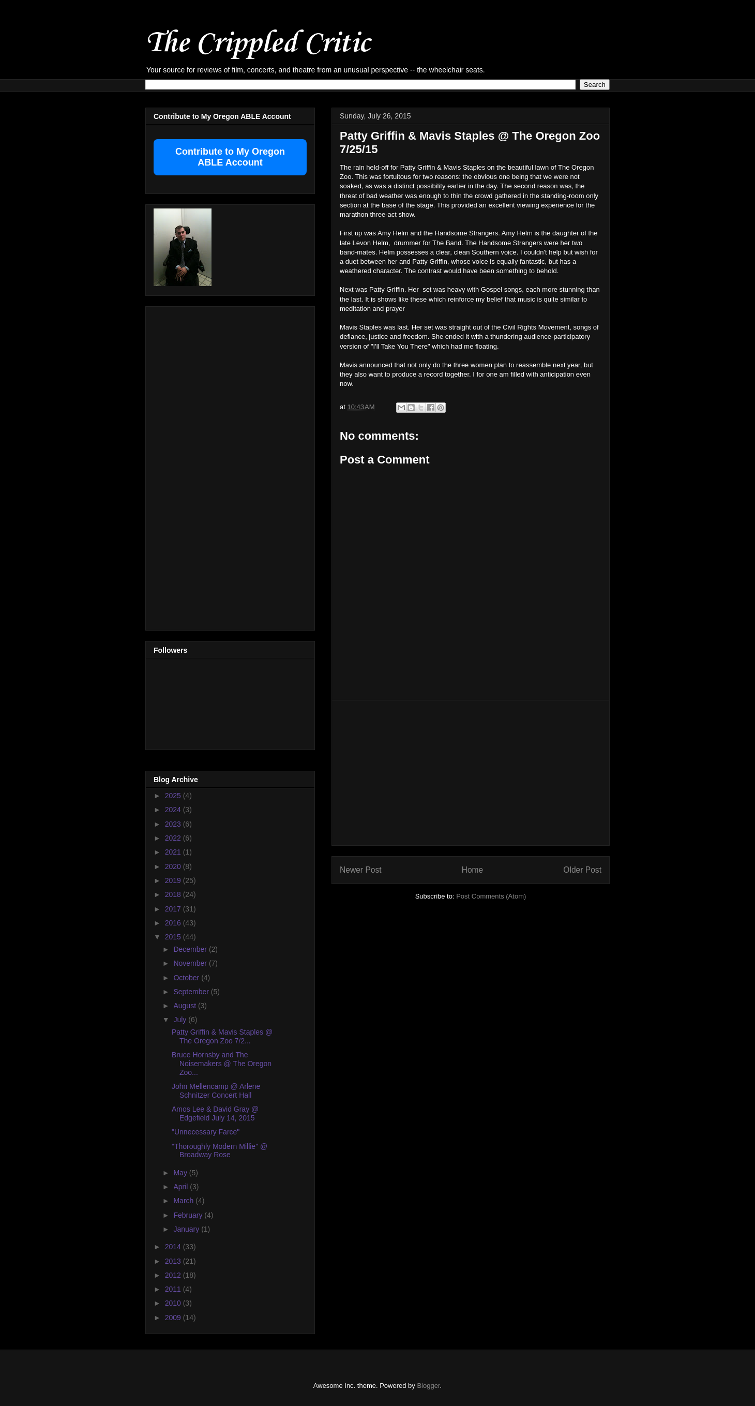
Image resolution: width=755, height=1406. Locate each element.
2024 (174, 809)
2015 (174, 937)
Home (473, 869)
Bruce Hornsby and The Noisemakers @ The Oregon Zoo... (221, 1063)
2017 (174, 909)
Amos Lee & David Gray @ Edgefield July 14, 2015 (215, 1113)
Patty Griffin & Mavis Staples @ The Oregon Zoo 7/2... (222, 1036)
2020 (174, 866)
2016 (174, 923)
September (191, 992)
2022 (174, 838)
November (190, 963)
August (185, 1005)
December (190, 949)
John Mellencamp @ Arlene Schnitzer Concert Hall (216, 1090)
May (181, 1173)
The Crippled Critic (257, 44)
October (187, 978)
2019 (174, 880)
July (180, 1019)
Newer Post (361, 869)
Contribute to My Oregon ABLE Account (230, 157)
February (188, 1215)
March (184, 1200)
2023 (174, 824)
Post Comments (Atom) (491, 896)
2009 (174, 1317)
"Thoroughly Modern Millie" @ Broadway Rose (219, 1150)
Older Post (582, 869)
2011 (174, 1289)
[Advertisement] (470, 772)
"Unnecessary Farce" (205, 1132)
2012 (174, 1275)
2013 (174, 1261)
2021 (174, 852)
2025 (174, 795)
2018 (174, 894)
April (181, 1187)
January (187, 1229)
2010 (174, 1303)
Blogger (428, 1385)
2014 (174, 1247)
